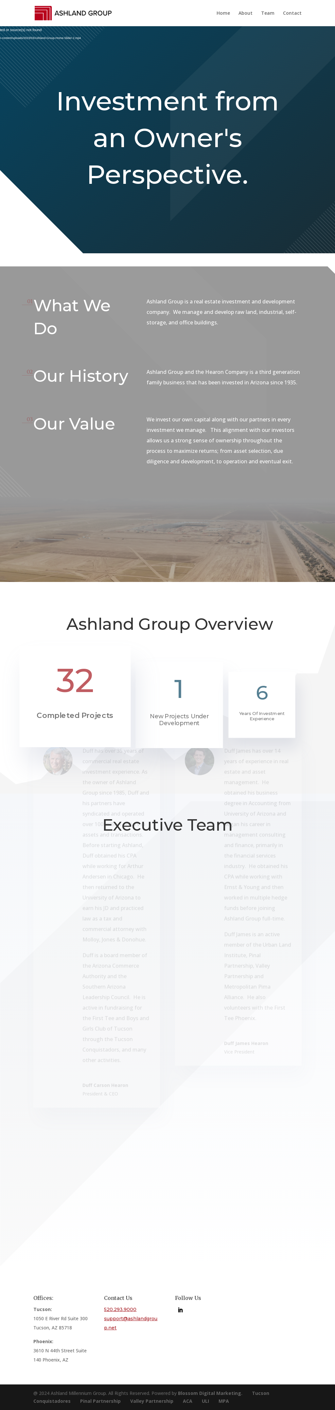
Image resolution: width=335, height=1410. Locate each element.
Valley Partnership (151, 1401)
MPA (224, 1401)
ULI (205, 1401)
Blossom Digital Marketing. (210, 1393)
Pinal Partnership (100, 1401)
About (245, 13)
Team (267, 13)
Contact (292, 13)
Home (223, 13)
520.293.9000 (120, 1309)
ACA (187, 1401)
